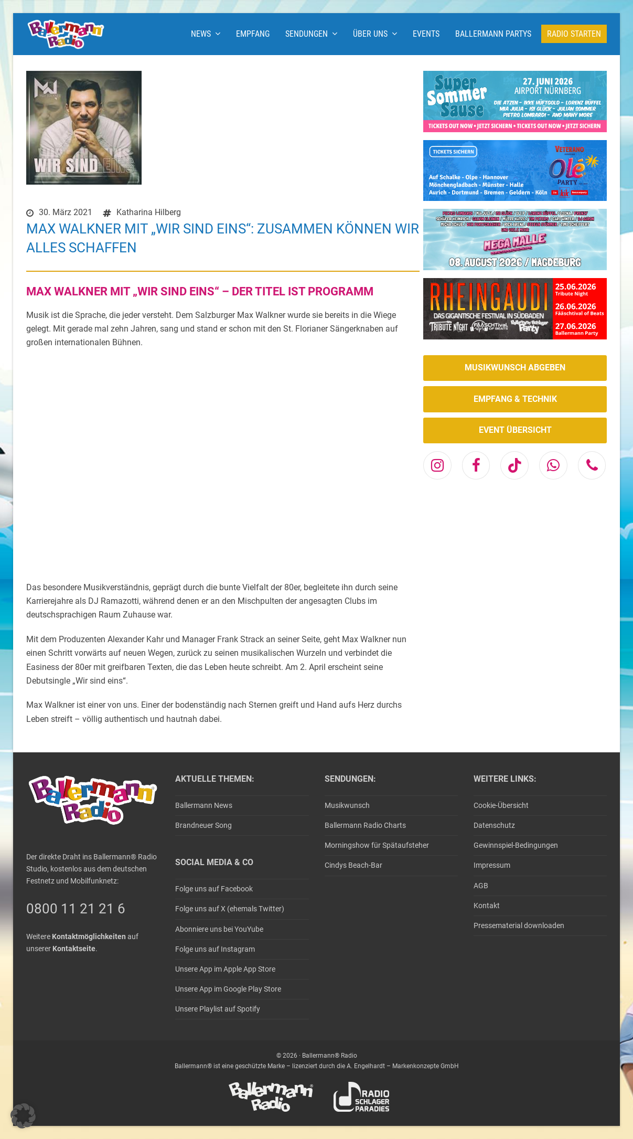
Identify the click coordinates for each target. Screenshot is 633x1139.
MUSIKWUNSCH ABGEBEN (515, 367)
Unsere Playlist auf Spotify (217, 1009)
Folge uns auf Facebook (214, 889)
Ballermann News (203, 805)
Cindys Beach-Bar (353, 865)
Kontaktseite (73, 948)
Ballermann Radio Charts (365, 825)
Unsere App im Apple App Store (225, 969)
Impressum (492, 865)
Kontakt (487, 905)
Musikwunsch (347, 805)
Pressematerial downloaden (519, 925)
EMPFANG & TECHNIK (515, 399)
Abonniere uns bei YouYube (219, 929)
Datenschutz (494, 825)
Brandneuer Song (203, 825)
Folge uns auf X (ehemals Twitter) (229, 908)
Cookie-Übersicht (501, 805)
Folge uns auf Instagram (215, 949)
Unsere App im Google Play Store (228, 989)
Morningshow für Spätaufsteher (377, 845)
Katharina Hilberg (148, 212)
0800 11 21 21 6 (75, 909)
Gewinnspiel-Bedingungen (516, 845)
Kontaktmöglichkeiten (89, 936)
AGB (481, 885)
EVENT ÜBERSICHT (515, 430)
